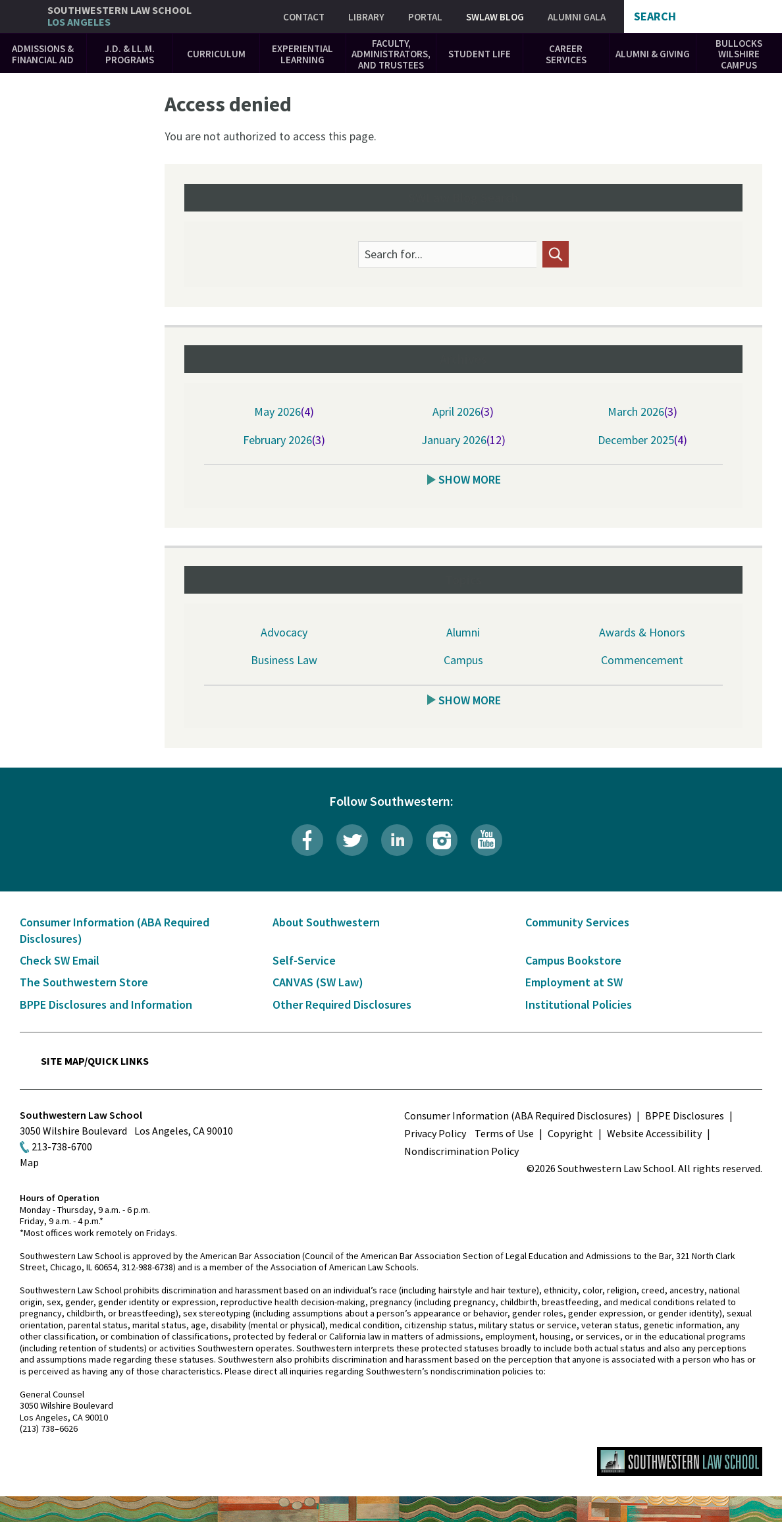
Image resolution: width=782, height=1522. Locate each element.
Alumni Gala (577, 17)
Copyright (570, 1133)
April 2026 (456, 411)
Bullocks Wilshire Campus (739, 54)
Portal (425, 17)
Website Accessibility (654, 1133)
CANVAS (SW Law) (318, 982)
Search (655, 16)
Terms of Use (504, 1133)
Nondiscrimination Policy (461, 1151)
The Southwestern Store (84, 982)
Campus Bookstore (573, 960)
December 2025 (636, 439)
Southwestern (119, 16)
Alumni (463, 632)
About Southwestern (326, 922)
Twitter (352, 840)
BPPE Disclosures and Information (106, 1004)
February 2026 (277, 439)
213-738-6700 (62, 1146)
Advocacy (284, 632)
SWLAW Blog (495, 17)
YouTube (486, 840)
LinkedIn (397, 840)
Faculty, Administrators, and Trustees (391, 54)
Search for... (394, 254)
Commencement (642, 659)
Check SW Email (59, 960)
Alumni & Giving (652, 53)
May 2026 (277, 411)
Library (366, 17)
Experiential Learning (302, 54)
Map (29, 1162)
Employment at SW (574, 982)
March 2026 (636, 411)
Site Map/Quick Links (95, 1060)
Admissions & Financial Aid (43, 54)
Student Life (479, 53)
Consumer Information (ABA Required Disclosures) (517, 1115)
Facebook (307, 840)
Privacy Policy (435, 1133)
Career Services (566, 54)
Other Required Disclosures (342, 1004)
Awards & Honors (642, 632)
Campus (463, 659)
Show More (469, 479)
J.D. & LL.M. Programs (130, 54)
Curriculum (216, 53)
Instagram (441, 840)
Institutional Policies (578, 1004)
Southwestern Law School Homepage (679, 1461)
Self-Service (304, 960)
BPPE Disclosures (684, 1115)
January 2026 (453, 439)
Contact (304, 17)
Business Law (284, 659)
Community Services (577, 922)
